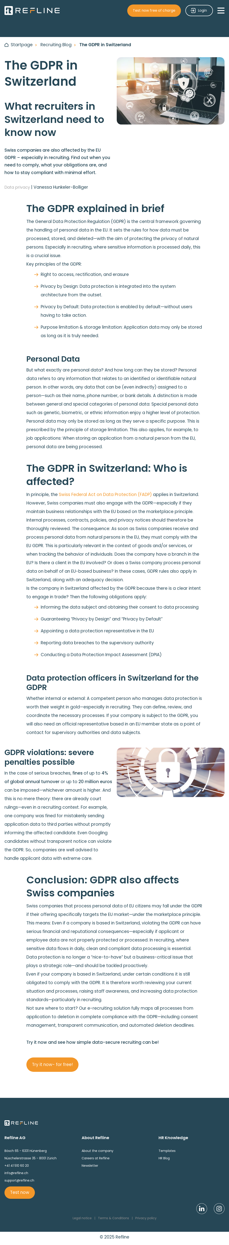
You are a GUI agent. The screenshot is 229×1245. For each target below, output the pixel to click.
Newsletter (90, 1165)
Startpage (22, 45)
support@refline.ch (19, 1180)
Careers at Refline (96, 1158)
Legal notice (82, 1218)
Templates (167, 1151)
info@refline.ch (16, 1173)
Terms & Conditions (113, 1218)
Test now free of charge (154, 10)
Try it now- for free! (52, 1065)
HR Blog (164, 1158)
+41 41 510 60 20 (16, 1165)
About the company (97, 1151)
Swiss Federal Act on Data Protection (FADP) (105, 494)
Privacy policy (146, 1218)
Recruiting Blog (56, 45)
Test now (19, 1192)
